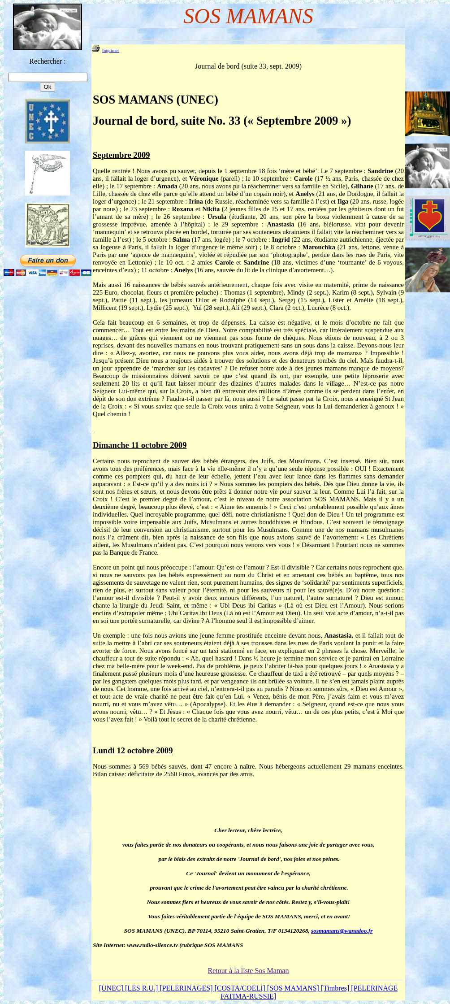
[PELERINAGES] (187, 988)
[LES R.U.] (142, 988)
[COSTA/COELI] (240, 988)
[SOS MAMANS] (294, 988)
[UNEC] (112, 988)
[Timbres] (336, 988)
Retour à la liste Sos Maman (248, 970)
